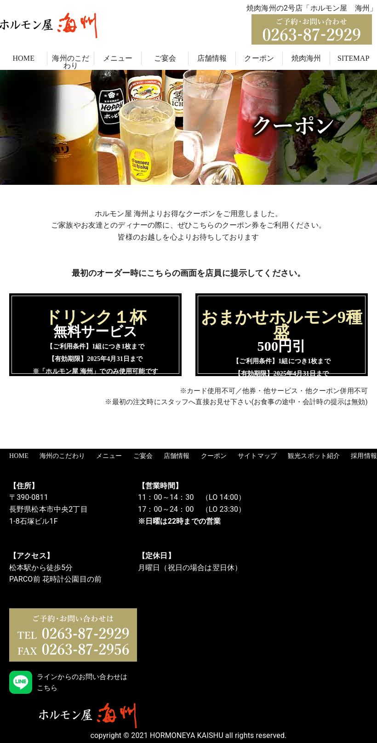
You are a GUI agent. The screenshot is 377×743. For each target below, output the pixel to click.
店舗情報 (212, 58)
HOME (23, 58)
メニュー (118, 58)
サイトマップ (257, 455)
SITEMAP (353, 58)
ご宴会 (165, 58)
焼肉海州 (306, 58)
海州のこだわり (70, 61)
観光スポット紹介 (314, 455)
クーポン (259, 58)
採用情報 (364, 455)
